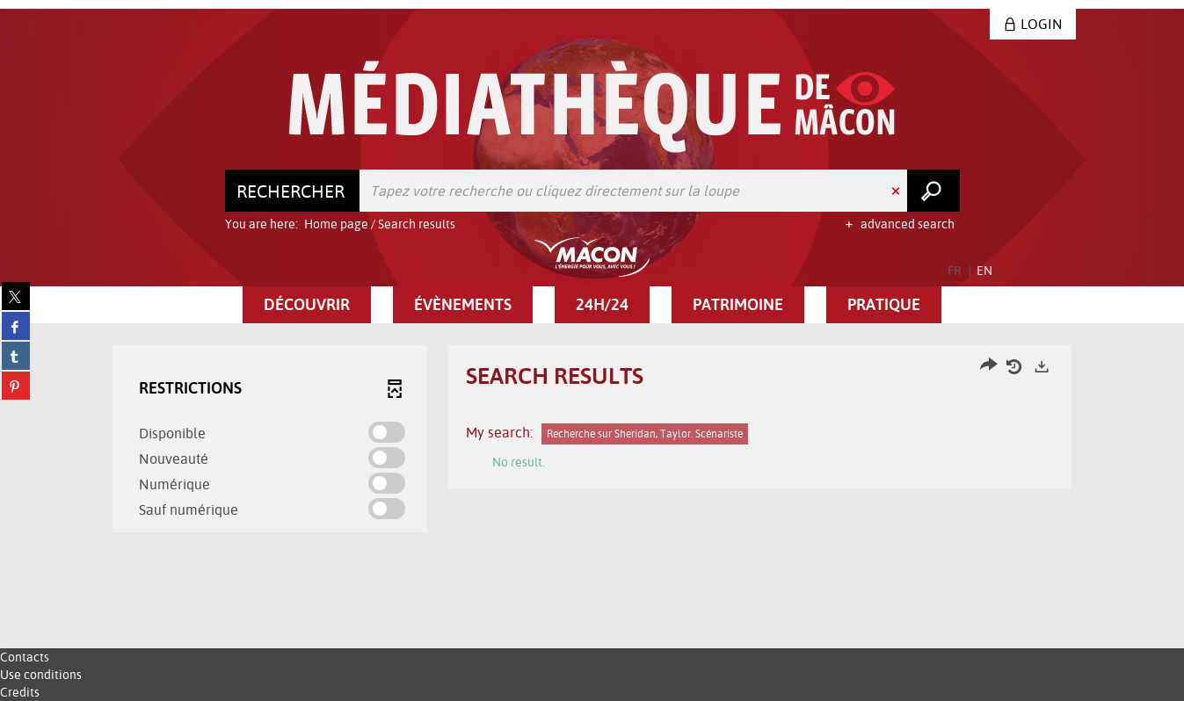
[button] (307, 304)
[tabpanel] (592, 441)
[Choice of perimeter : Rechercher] (292, 191)
